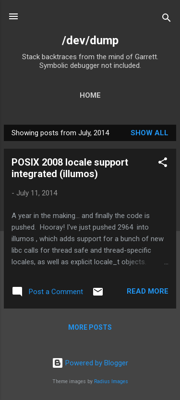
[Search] (166, 19)
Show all (149, 133)
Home (90, 95)
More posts (90, 327)
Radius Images (111, 381)
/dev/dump (90, 40)
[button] (162, 163)
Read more (147, 291)
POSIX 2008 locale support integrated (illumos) (70, 168)
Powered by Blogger (90, 363)
